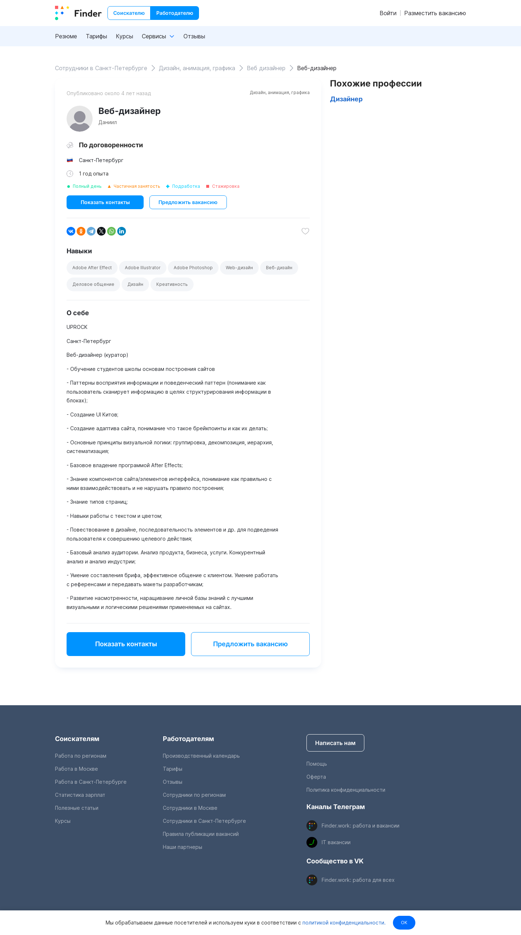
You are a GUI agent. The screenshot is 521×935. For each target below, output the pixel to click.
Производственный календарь (201, 756)
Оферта (316, 777)
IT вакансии (336, 842)
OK (404, 922)
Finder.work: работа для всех (358, 880)
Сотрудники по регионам (194, 795)
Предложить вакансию (187, 202)
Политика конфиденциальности (345, 790)
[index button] (78, 13)
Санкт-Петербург (101, 160)
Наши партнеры (182, 847)
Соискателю (129, 13)
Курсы (124, 36)
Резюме (66, 36)
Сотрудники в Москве (190, 808)
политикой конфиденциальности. (343, 922)
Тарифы (96, 36)
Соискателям (77, 738)
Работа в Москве (76, 769)
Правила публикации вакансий (201, 834)
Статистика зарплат (80, 795)
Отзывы (194, 36)
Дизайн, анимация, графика (280, 92)
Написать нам (335, 742)
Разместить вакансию (435, 13)
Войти (388, 13)
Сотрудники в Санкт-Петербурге (204, 821)
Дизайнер (346, 99)
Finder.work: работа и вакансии (360, 825)
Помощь (316, 764)
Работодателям (188, 738)
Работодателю (174, 13)
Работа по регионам (80, 756)
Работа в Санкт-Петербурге (91, 782)
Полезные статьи (76, 808)
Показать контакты (105, 202)
